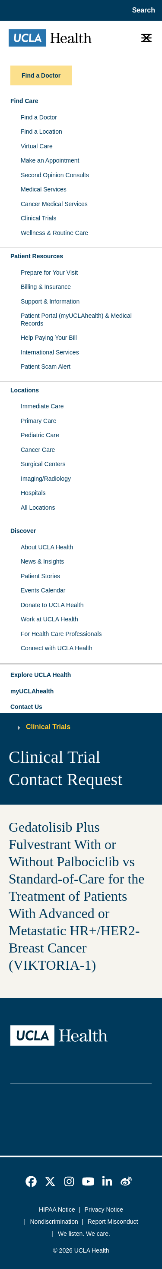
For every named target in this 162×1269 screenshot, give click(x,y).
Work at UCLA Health (49, 619)
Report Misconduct (113, 1221)
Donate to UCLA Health (52, 605)
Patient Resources (36, 256)
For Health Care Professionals (61, 633)
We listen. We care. (84, 1233)
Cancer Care (38, 449)
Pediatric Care (40, 435)
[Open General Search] (142, 10)
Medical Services (44, 189)
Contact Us (26, 706)
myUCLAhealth (32, 691)
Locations (24, 390)
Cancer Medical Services (54, 204)
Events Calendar (43, 590)
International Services (50, 352)
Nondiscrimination (54, 1221)
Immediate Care (42, 406)
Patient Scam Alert (45, 366)
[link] (31, 1181)
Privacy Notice (104, 1209)
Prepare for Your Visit (49, 272)
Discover (23, 530)
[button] (81, 675)
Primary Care (38, 420)
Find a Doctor (39, 117)
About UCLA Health (47, 547)
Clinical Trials (38, 218)
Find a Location (41, 131)
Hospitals (33, 492)
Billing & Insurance (46, 286)
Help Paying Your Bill (49, 337)
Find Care (24, 100)
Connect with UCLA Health (56, 648)
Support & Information (50, 301)
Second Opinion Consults (55, 175)
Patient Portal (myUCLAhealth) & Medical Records (76, 319)
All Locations (38, 507)
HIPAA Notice (57, 1209)
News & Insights (42, 561)
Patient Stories (40, 576)
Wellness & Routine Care (54, 232)
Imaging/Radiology (46, 478)
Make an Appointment (50, 160)
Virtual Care (37, 146)
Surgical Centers (43, 464)
